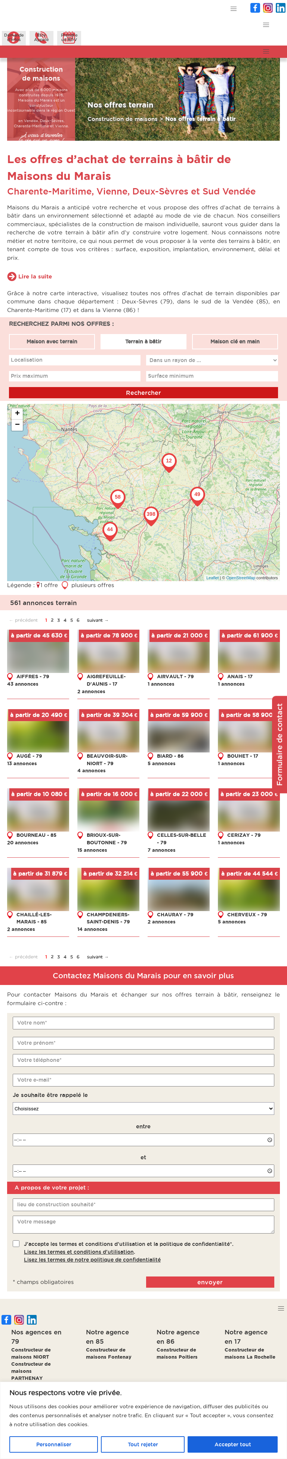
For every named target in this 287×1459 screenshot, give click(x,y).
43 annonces (22, 683)
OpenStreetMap (241, 578)
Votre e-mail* (34, 1080)
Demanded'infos (14, 37)
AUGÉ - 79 (29, 755)
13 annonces (22, 763)
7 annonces (162, 849)
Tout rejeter (143, 1444)
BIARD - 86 (170, 755)
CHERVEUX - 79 (247, 914)
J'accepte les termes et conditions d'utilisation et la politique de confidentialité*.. (129, 1252)
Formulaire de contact (279, 744)
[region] (143, 1420)
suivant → (98, 619)
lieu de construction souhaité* (56, 1204)
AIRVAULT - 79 (175, 676)
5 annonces (162, 763)
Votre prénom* (36, 1043)
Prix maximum (29, 376)
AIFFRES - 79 (32, 676)
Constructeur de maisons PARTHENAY (31, 1371)
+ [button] (17, 413)
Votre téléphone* (39, 1060)
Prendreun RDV (69, 37)
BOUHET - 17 (242, 755)
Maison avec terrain (52, 341)
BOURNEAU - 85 (36, 835)
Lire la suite (35, 276)
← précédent (23, 619)
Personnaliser (53, 1444)
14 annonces (92, 929)
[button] (234, 9)
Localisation (27, 360)
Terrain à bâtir (143, 341)
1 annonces (161, 683)
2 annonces (91, 691)
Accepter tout (233, 1444)
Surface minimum (171, 376)
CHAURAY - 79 (175, 914)
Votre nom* (32, 1023)
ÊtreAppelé (41, 37)
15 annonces (92, 849)
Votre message (36, 1222)
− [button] (17, 424)
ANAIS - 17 (240, 676)
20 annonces (22, 842)
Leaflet (212, 578)
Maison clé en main (235, 341)
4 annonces (91, 770)
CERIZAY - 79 (244, 835)
